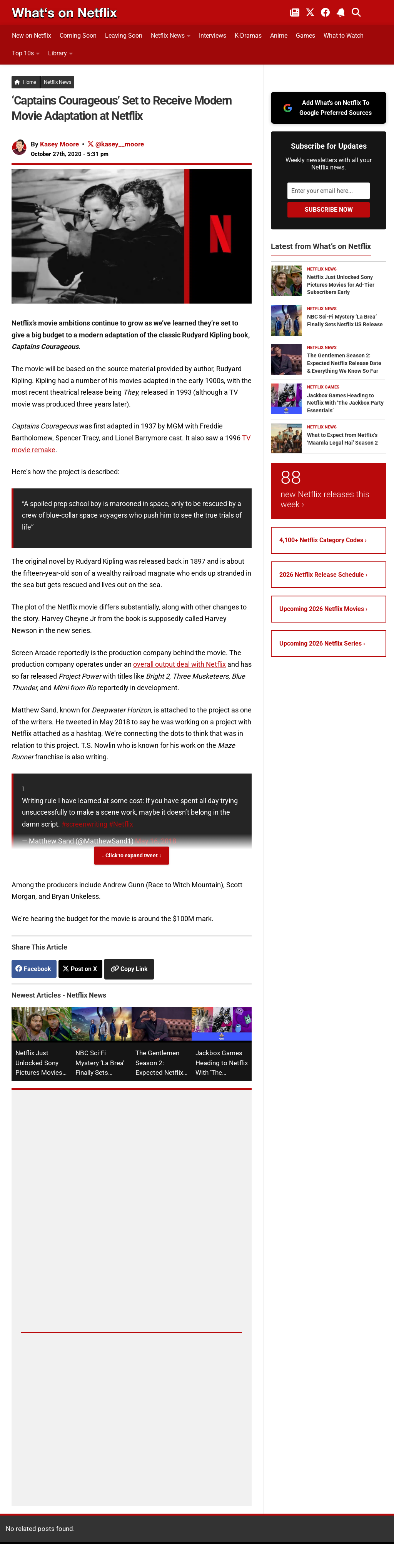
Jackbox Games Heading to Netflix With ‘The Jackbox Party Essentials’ (345, 402)
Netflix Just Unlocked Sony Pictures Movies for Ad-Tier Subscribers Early (340, 284)
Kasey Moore (59, 144)
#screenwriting (84, 824)
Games (305, 35)
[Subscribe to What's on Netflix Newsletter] (341, 12)
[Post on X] (80, 969)
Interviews (212, 35)
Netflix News (168, 35)
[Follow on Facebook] (325, 12)
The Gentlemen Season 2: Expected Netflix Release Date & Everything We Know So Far (344, 363)
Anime (278, 35)
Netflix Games (323, 387)
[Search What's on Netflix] (356, 12)
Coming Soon (78, 35)
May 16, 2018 (155, 841)
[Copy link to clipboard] (129, 969)
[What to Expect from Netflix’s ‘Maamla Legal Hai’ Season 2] (286, 438)
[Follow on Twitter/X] (310, 12)
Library (57, 53)
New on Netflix (31, 35)
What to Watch (344, 35)
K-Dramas (248, 35)
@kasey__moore (115, 144)
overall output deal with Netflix (179, 664)
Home (25, 82)
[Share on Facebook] (34, 969)
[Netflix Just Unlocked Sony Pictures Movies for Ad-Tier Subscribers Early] (286, 281)
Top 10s (23, 53)
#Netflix (121, 824)
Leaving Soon (123, 35)
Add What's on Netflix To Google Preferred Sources (327, 107)
